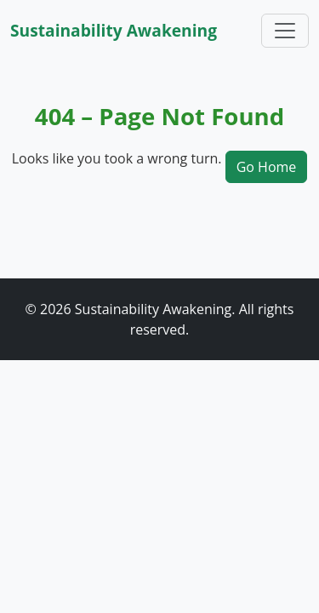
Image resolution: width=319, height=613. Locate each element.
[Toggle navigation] (285, 31)
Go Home (266, 167)
